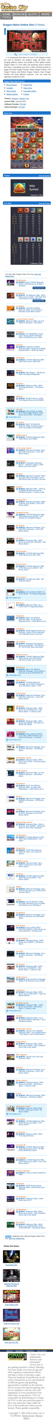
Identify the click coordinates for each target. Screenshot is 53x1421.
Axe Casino (20, 926)
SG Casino (20, 964)
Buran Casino (21, 1080)
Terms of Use (28, 1415)
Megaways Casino (23, 1106)
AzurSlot (19, 951)
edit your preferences (17, 1238)
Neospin (19, 538)
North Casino (21, 771)
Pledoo (19, 797)
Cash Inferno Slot (11, 1305)
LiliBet (18, 900)
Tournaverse (21, 1197)
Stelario (19, 1016)
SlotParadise (21, 1210)
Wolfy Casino (21, 977)
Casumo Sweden (23, 1171)
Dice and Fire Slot (11, 1342)
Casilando (20, 616)
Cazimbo (19, 874)
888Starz (19, 590)
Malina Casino (22, 655)
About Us (10, 1351)
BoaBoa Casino (22, 1003)
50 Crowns (20, 1222)
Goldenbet (20, 358)
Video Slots (27, 88)
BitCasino (20, 603)
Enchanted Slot (11, 1265)
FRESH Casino (22, 861)
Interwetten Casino (23, 758)
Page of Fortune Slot (11, 1324)
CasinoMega (21, 1158)
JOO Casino (21, 693)
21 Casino (20, 422)
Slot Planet (20, 784)
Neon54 (19, 409)
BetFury (19, 371)
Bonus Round (11, 85)
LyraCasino (20, 1132)
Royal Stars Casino (24, 1029)
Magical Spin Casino (24, 822)
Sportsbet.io (21, 461)
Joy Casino (20, 642)
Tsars (18, 745)
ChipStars (20, 629)
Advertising (19, 1351)
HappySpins (21, 1042)
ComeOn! (20, 332)
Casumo (19, 345)
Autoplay (9, 88)
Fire (27, 99)
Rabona (19, 397)
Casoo (18, 1093)
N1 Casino (20, 526)
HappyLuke (20, 848)
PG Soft (23, 104)
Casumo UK (21, 1145)
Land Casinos (41, 1351)
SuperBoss (20, 913)
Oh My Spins (21, 835)
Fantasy (22, 99)
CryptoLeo (20, 990)
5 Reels (26, 94)
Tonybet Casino (22, 513)
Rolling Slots (21, 500)
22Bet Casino (21, 435)
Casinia (19, 487)
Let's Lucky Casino (24, 448)
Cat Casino (20, 1119)
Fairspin (19, 474)
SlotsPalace (21, 732)
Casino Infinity (22, 939)
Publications (30, 1351)
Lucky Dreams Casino (25, 319)
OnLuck (19, 1068)
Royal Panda (21, 551)
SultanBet (20, 1184)
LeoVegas (20, 306)
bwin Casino (21, 577)
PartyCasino (21, 280)
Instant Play (27, 85)
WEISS (19, 887)
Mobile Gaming (12, 94)
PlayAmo (19, 384)
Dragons (15, 99)
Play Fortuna (21, 564)
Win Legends (21, 1055)
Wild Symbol (11, 91)
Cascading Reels (29, 91)
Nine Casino (21, 680)
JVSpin (19, 809)
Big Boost (20, 719)
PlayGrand (20, 668)
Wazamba (20, 706)
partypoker (20, 293)
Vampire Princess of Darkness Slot (11, 1285)
